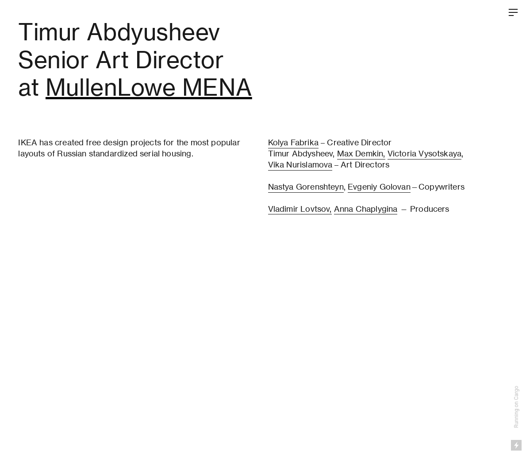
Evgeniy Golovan (379, 186)
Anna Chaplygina (366, 209)
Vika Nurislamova (300, 164)
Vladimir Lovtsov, (300, 209)
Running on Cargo (516, 407)
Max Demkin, (361, 153)
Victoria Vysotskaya (424, 153)
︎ (513, 12)
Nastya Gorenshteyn (306, 186)
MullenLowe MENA (149, 87)
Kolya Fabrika (293, 142)
